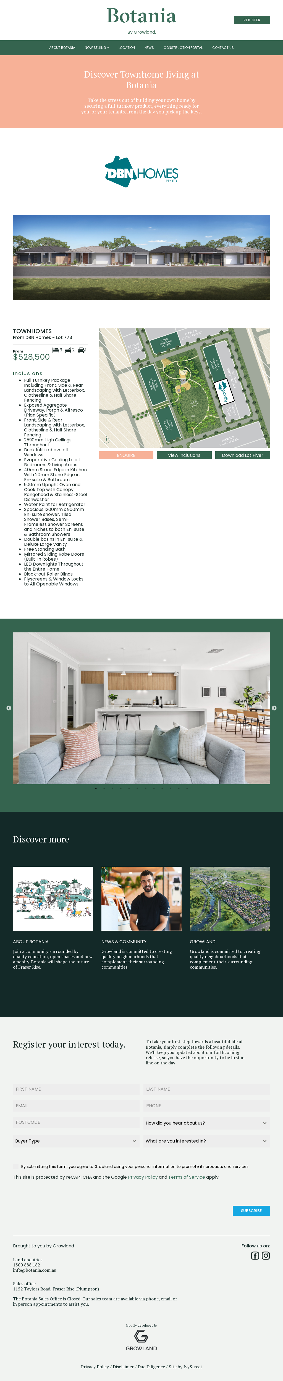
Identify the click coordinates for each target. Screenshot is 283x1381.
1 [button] (96, 788)
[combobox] (206, 1122)
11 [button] (179, 788)
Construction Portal (183, 47)
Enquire (126, 455)
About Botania (62, 47)
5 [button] (129, 788)
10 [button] (170, 788)
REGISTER (251, 20)
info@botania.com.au (34, 1267)
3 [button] (112, 788)
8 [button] (154, 788)
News (149, 47)
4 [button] (121, 788)
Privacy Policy (143, 1175)
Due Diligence (151, 1364)
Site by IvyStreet (185, 1364)
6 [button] (137, 788)
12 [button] (187, 788)
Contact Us (223, 47)
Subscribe (251, 1209)
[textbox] (201, 1122)
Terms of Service (186, 1175)
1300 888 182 (26, 1262)
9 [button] (162, 788)
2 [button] (104, 788)
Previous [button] (9, 708)
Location (127, 47)
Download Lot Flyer (242, 455)
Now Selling (95, 47)
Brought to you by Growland (43, 1244)
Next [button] (274, 708)
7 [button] (145, 788)
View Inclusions (184, 455)
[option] (141, 708)
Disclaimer (123, 1364)
